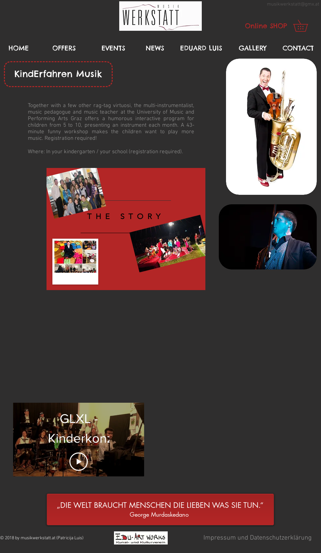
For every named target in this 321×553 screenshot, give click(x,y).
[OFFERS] (64, 48)
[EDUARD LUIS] (201, 48)
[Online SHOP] (266, 25)
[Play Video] (78, 461)
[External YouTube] (160, 348)
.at (316, 4)
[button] (160, 16)
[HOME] (18, 48)
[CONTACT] (298, 48)
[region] (126, 229)
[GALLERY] (252, 48)
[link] (306, 26)
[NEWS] (155, 48)
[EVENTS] (113, 48)
